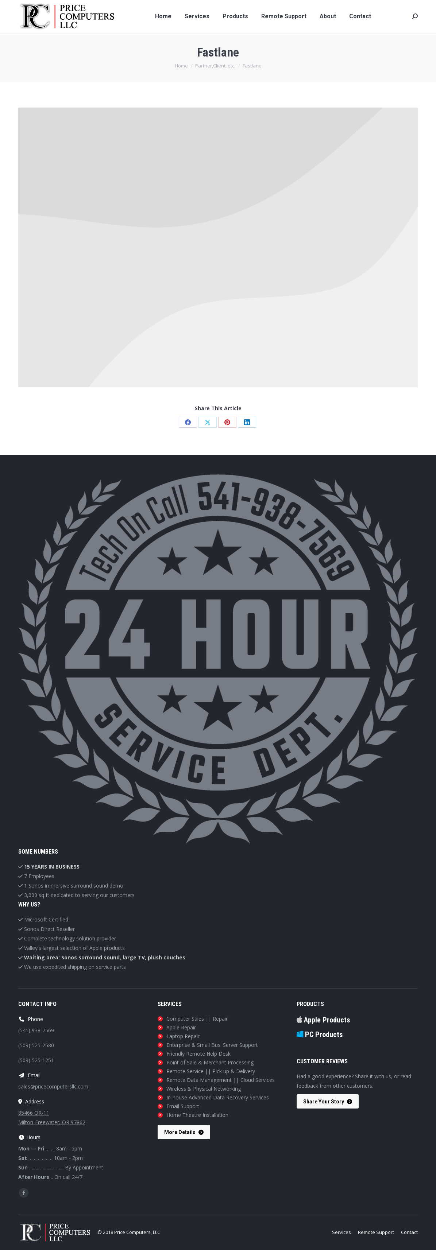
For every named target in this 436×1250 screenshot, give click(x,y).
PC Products (320, 1034)
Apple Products (323, 1020)
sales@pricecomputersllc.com (53, 1086)
